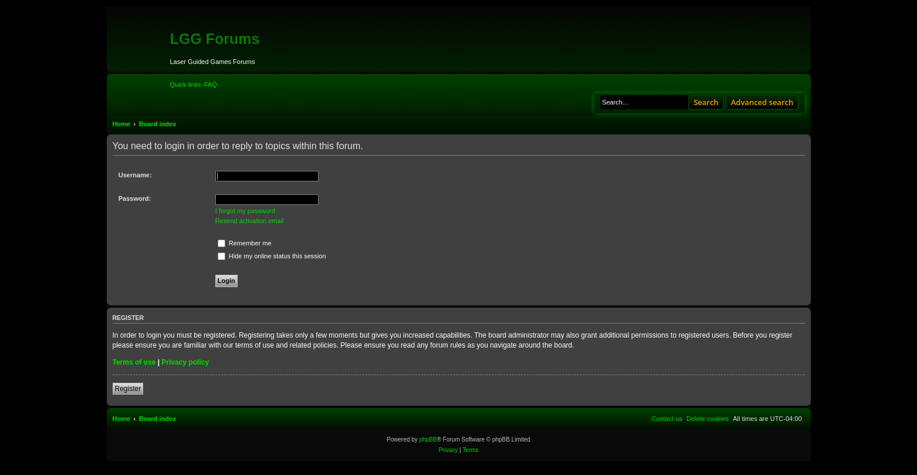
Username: (135, 174)
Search (706, 102)
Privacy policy (185, 362)
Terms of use (134, 362)
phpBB (428, 439)
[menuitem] (210, 85)
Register (128, 389)
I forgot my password (245, 210)
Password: (135, 198)
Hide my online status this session (272, 256)
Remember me (245, 243)
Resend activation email (249, 220)
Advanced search (762, 102)
